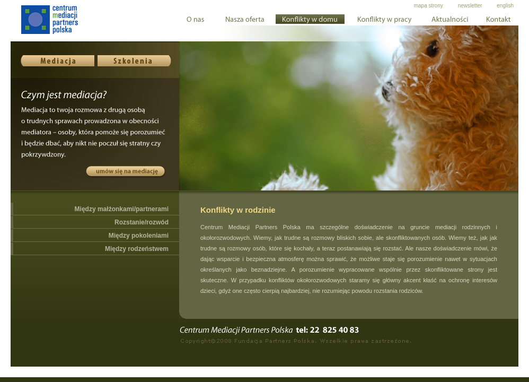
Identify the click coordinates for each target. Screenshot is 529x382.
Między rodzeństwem (137, 249)
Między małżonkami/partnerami (122, 209)
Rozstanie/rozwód (141, 222)
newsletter (470, 5)
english (505, 5)
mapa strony (428, 5)
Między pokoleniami (139, 235)
